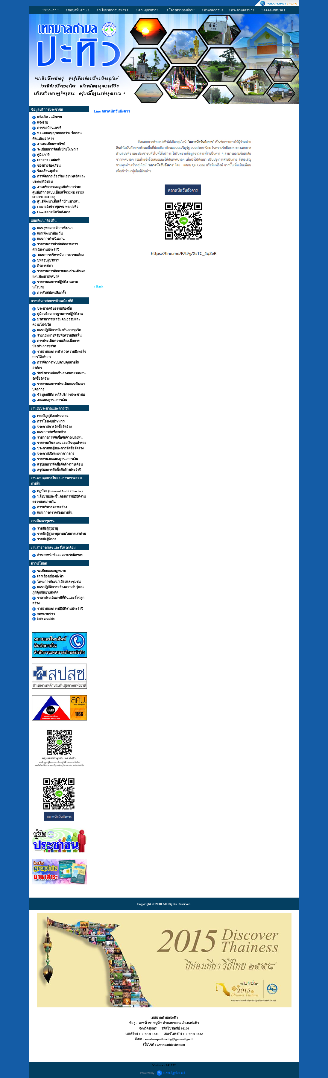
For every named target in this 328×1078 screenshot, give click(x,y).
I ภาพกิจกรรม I (212, 10)
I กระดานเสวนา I (241, 10)
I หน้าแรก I (50, 10)
